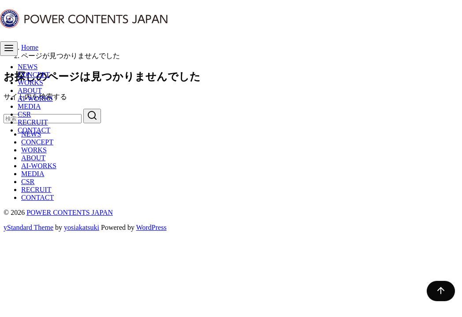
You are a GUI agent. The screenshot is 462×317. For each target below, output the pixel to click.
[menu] (9, 48)
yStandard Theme (28, 227)
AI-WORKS (35, 98)
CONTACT (34, 130)
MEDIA (29, 106)
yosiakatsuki (81, 227)
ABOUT (30, 90)
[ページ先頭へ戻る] (436, 291)
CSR (24, 114)
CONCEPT (34, 74)
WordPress (151, 227)
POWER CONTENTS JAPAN (69, 212)
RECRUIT (33, 122)
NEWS (27, 66)
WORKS (30, 82)
